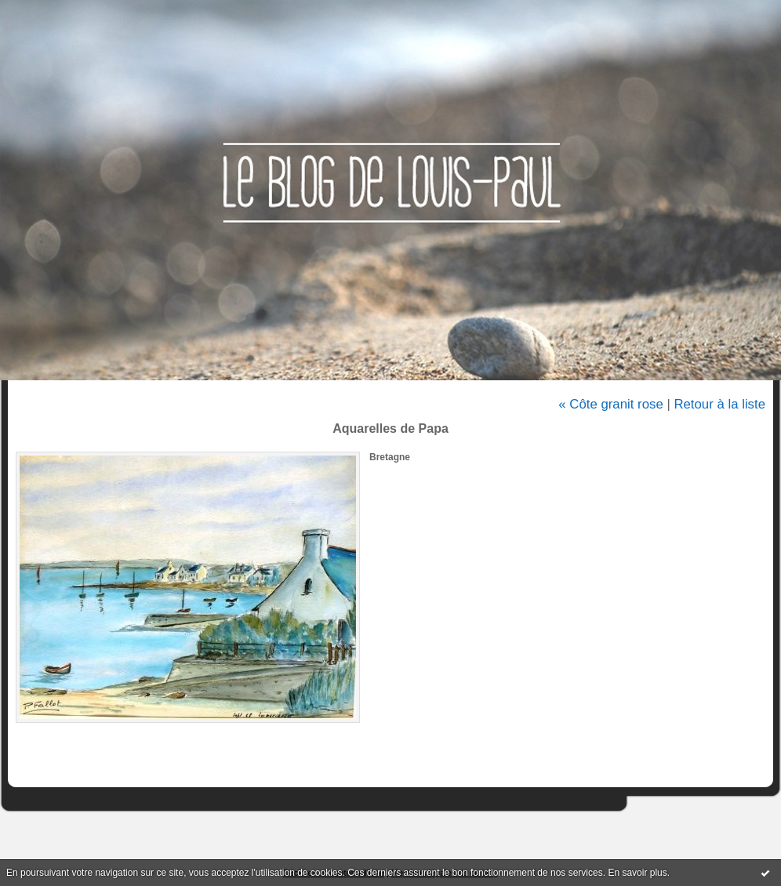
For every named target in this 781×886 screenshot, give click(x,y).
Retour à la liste (719, 404)
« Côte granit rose (610, 404)
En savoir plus (637, 872)
